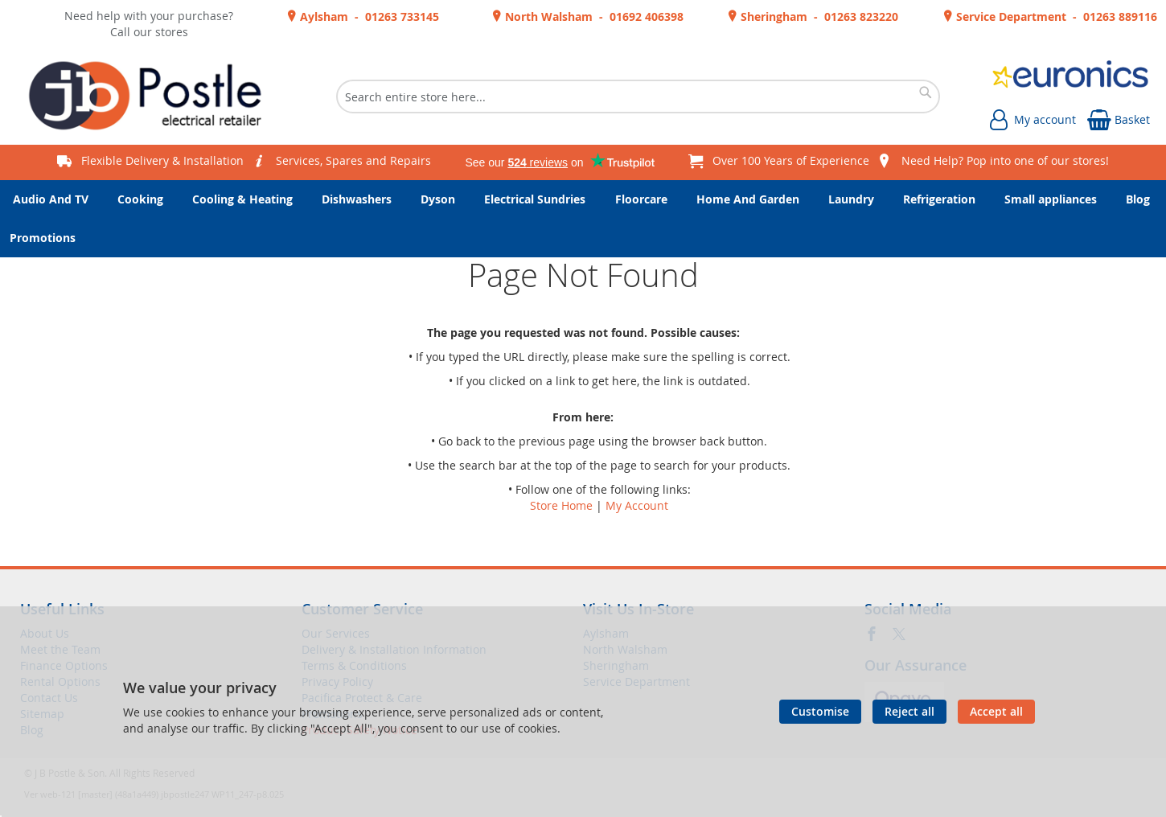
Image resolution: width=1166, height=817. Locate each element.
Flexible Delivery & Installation (162, 160)
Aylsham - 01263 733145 (368, 16)
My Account (637, 505)
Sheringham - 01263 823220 (817, 16)
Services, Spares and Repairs (353, 160)
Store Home (561, 505)
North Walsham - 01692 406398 (593, 16)
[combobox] (638, 96)
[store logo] (151, 96)
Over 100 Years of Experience (790, 160)
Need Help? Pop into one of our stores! (1005, 160)
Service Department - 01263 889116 (1055, 16)
